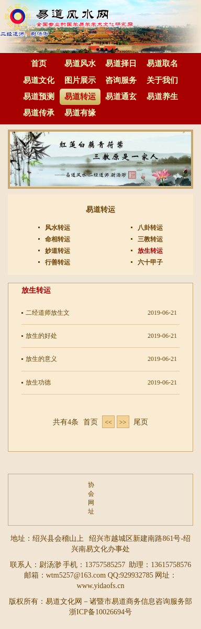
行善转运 (56, 262)
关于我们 (162, 80)
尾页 (140, 422)
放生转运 (149, 250)
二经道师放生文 (48, 312)
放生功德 (38, 382)
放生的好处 (41, 335)
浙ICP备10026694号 (100, 612)
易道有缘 (80, 113)
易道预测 (38, 96)
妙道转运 (56, 250)
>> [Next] (123, 422)
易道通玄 (121, 96)
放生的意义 (41, 359)
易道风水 (80, 63)
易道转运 (80, 96)
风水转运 (56, 227)
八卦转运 (149, 227)
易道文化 (38, 80)
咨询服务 (121, 80)
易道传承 (38, 113)
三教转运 (149, 239)
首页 (39, 63)
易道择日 (121, 63)
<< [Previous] (108, 422)
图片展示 (80, 80)
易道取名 (162, 63)
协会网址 (90, 498)
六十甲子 (149, 262)
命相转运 (56, 239)
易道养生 (162, 96)
